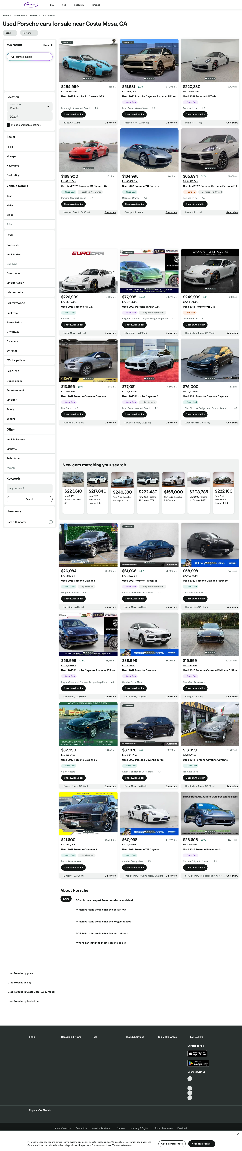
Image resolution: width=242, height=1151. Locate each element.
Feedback (182, 1128)
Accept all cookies (202, 1143)
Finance (96, 4)
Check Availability (73, 114)
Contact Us (81, 1128)
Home (6, 15)
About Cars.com (63, 1128)
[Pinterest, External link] (189, 1097)
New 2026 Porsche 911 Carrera (173, 498)
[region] (121, 1140)
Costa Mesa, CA (36, 15)
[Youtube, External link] (189, 1088)
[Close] (238, 1133)
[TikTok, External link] (189, 1078)
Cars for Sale (18, 15)
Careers (121, 1128)
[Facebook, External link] (189, 1083)
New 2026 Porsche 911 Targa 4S (72, 499)
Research (79, 4)
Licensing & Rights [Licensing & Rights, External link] (140, 1128)
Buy (52, 4)
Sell (64, 4)
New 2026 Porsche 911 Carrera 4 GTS (198, 498)
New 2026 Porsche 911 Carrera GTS (94, 499)
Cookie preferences (172, 1143)
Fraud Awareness (164, 1128)
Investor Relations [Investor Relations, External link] (102, 1128)
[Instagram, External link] (189, 1093)
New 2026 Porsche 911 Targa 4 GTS (122, 499)
